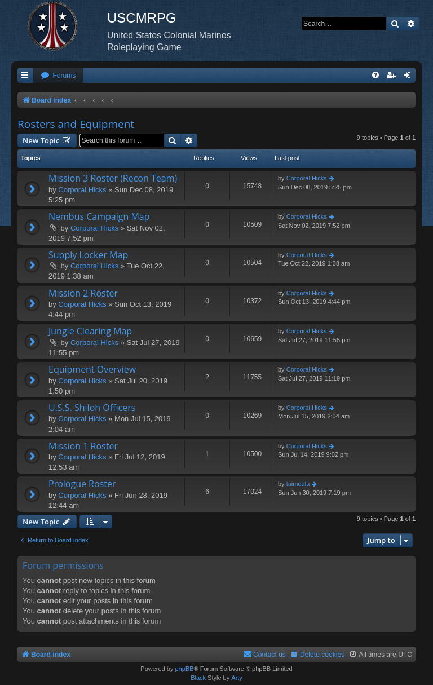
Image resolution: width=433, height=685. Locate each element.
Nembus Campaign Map (98, 216)
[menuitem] (58, 75)
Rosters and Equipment (75, 124)
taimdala (298, 483)
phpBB (184, 668)
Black (198, 677)
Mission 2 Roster (83, 293)
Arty (236, 677)
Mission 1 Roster (83, 446)
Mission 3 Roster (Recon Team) (112, 178)
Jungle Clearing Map (90, 331)
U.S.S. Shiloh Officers (91, 407)
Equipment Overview (92, 369)
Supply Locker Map (88, 255)
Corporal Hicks (82, 189)
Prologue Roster (82, 484)
